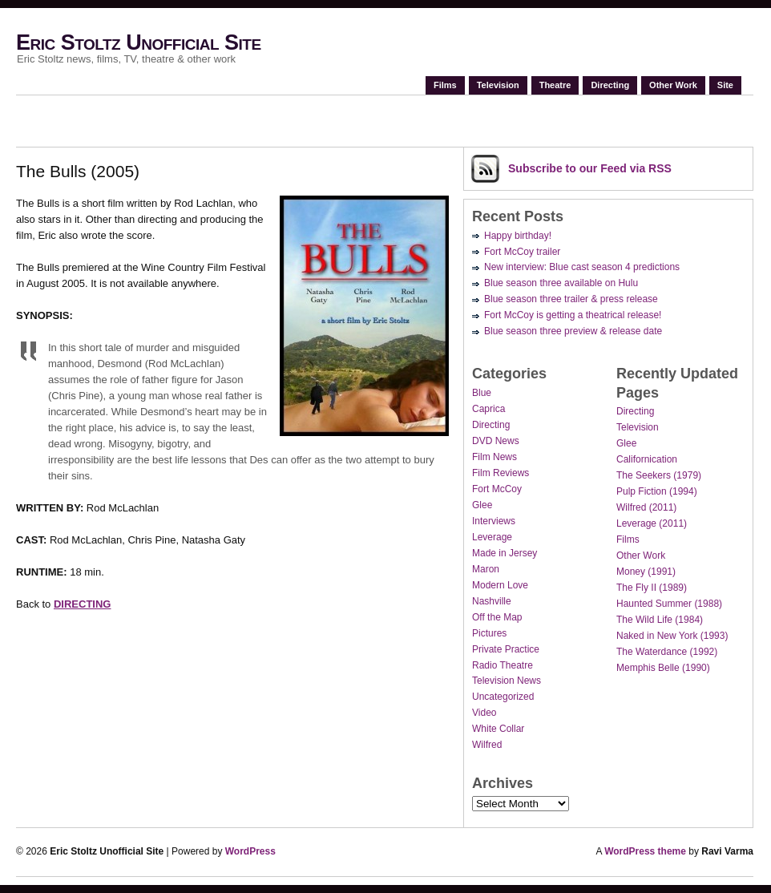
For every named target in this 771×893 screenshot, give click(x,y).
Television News (506, 680)
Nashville (491, 601)
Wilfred (487, 744)
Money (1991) (646, 571)
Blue (481, 392)
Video (484, 712)
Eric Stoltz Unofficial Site (138, 42)
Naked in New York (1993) (672, 635)
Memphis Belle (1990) (663, 667)
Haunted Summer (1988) (669, 603)
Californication (646, 459)
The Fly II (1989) (651, 587)
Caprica (488, 408)
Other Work (673, 85)
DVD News (495, 441)
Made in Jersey (504, 553)
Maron (485, 569)
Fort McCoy (497, 489)
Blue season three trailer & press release (571, 299)
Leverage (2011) (651, 523)
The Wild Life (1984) (659, 619)
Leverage (492, 537)
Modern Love (500, 585)
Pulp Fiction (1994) (656, 491)
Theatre (555, 85)
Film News (494, 457)
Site (725, 85)
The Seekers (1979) (658, 475)
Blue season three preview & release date (573, 331)
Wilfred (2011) (646, 507)
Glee (482, 505)
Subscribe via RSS (590, 168)
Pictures (489, 633)
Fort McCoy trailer (522, 251)
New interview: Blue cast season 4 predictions (582, 267)
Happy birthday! (517, 235)
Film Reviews (500, 473)
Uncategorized (503, 696)
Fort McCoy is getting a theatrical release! (572, 315)
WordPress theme (645, 851)
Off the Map (497, 617)
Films (445, 85)
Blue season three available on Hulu (561, 283)
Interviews (493, 521)
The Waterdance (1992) (666, 651)
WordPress (250, 851)
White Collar (498, 728)
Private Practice (505, 649)
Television (498, 85)
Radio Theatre (502, 665)
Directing (610, 85)
